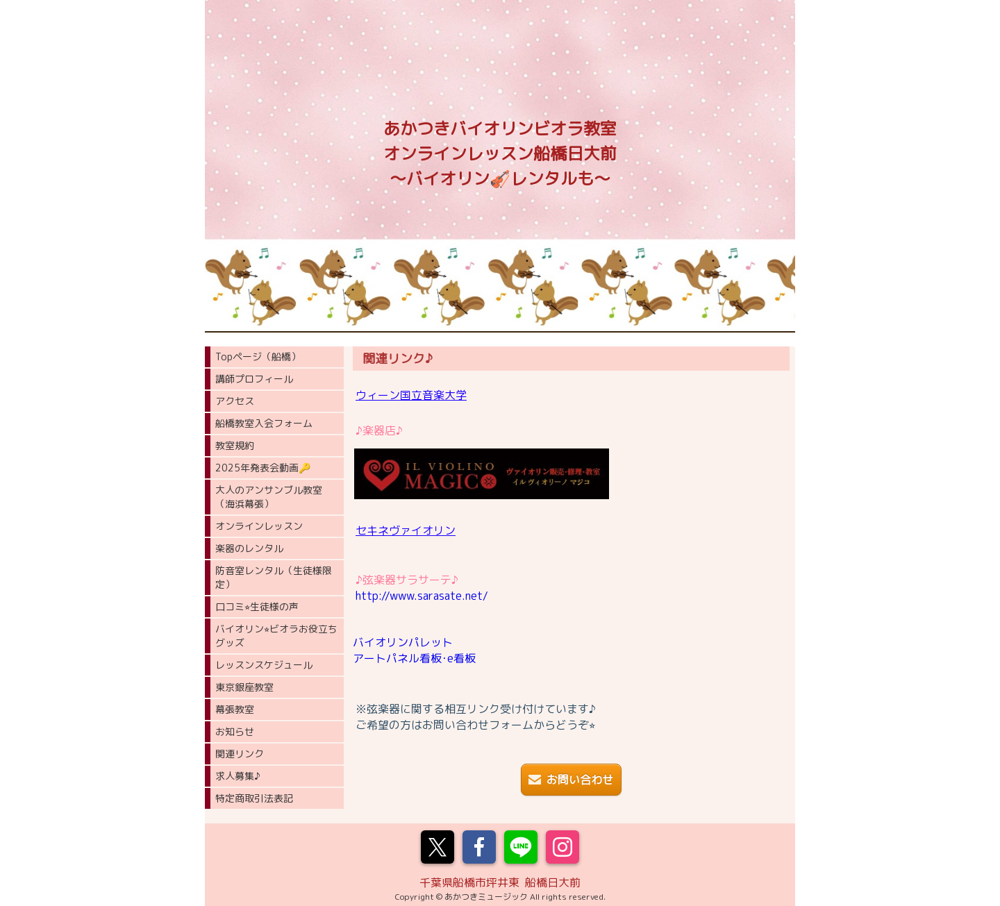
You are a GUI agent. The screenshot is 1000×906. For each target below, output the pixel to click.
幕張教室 (234, 709)
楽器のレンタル (249, 548)
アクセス (234, 401)
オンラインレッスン (259, 525)
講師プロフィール (254, 378)
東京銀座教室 (244, 687)
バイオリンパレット (403, 642)
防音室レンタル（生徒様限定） (273, 577)
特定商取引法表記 (254, 798)
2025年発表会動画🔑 (262, 467)
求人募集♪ (237, 775)
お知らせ (234, 731)
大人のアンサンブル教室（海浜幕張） (268, 496)
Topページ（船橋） (258, 356)
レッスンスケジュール (263, 664)
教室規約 (234, 445)
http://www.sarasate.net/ (422, 595)
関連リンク (239, 753)
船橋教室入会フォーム (263, 423)
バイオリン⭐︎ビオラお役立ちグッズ (276, 635)
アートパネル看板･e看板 (414, 658)
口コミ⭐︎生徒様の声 (257, 606)
